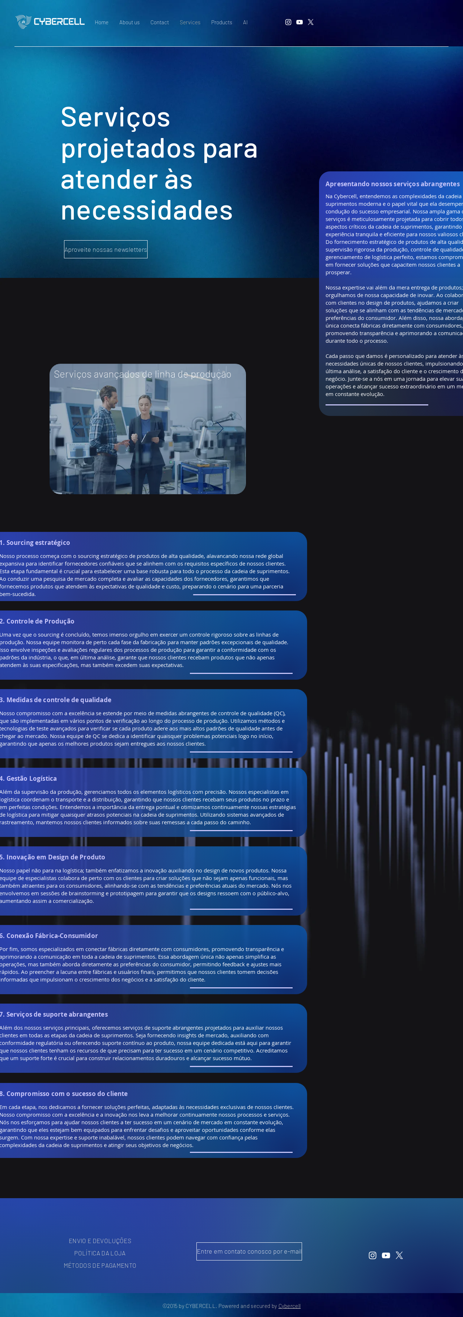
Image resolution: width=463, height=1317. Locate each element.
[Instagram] (288, 22)
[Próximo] (220, 429)
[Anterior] (75, 429)
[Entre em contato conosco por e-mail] (249, 1251)
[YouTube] (299, 22)
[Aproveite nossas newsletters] (106, 249)
